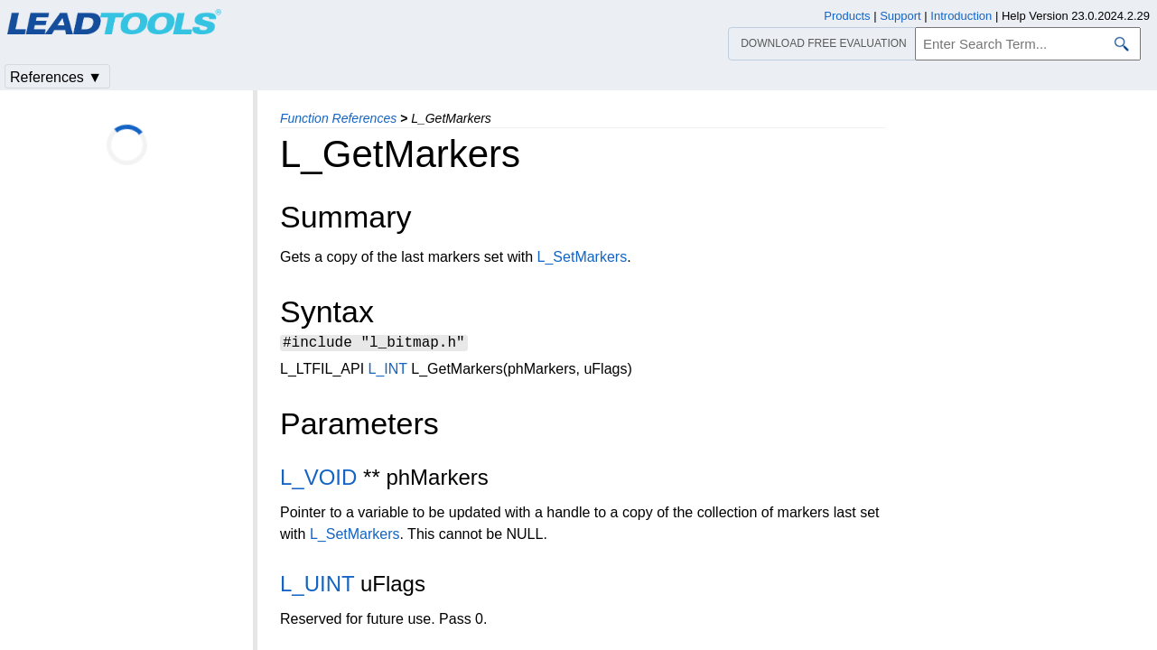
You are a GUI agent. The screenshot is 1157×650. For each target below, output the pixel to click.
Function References (338, 118)
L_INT (388, 371)
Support (900, 16)
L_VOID (318, 480)
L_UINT (317, 586)
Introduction (961, 16)
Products (847, 16)
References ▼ (56, 77)
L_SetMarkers (582, 257)
